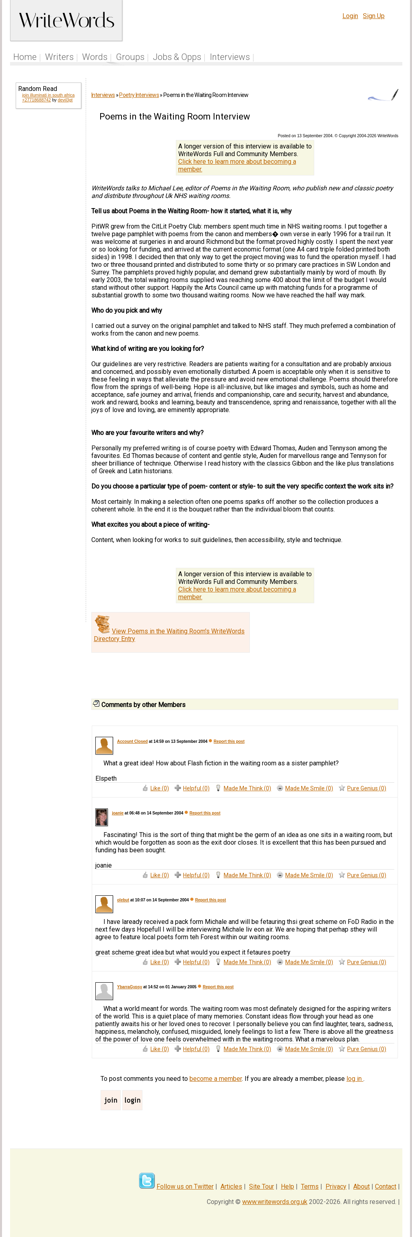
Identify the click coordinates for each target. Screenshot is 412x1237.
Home (25, 57)
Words (94, 57)
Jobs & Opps (177, 57)
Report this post (229, 741)
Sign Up (374, 16)
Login (350, 16)
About (361, 1186)
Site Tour (261, 1186)
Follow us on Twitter (185, 1186)
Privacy (335, 1186)
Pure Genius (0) (366, 788)
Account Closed (132, 741)
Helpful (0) (196, 788)
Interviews (230, 57)
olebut (123, 900)
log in (354, 1078)
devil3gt (65, 99)
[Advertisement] (48, 244)
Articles (231, 1186)
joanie (118, 813)
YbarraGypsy (129, 987)
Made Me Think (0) (247, 788)
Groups (130, 57)
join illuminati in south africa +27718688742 (48, 97)
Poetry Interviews (139, 95)
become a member (216, 1078)
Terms (310, 1186)
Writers (59, 57)
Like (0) (159, 788)
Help (287, 1186)
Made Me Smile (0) (309, 788)
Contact (385, 1186)
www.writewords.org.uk (274, 1202)
